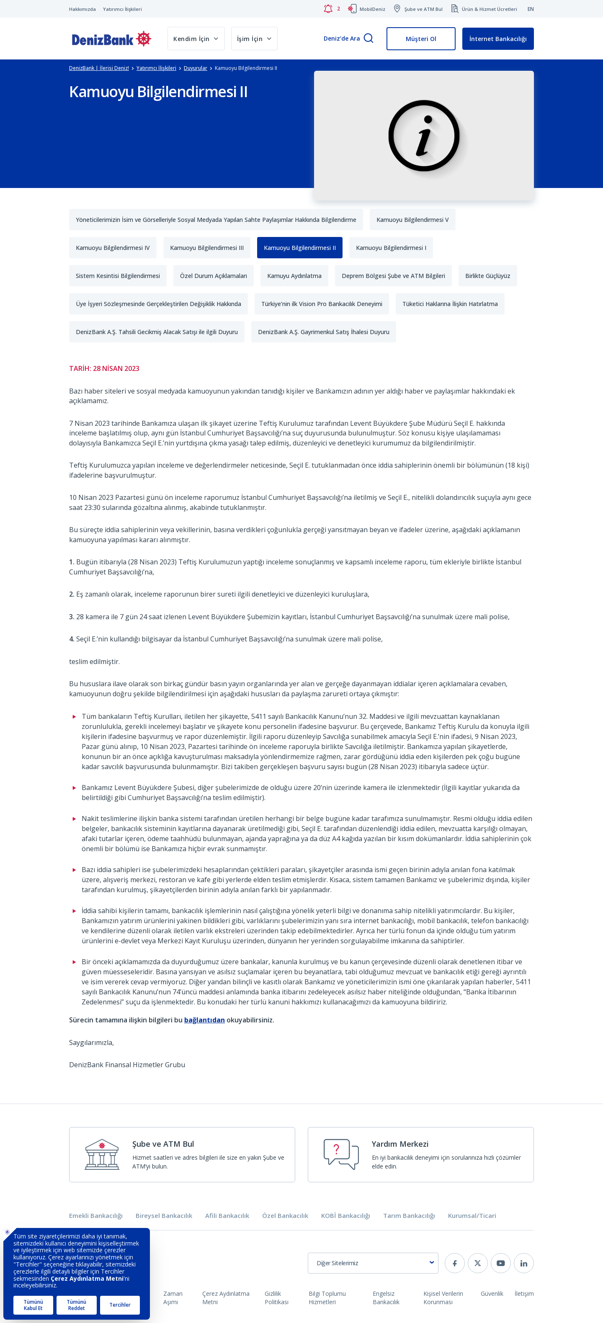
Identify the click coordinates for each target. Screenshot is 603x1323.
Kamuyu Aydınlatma (294, 276)
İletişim (524, 1293)
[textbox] (373, 1263)
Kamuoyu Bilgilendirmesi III (207, 248)
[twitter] (478, 1263)
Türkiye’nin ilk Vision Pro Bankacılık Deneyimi (321, 304)
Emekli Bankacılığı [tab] (96, 1216)
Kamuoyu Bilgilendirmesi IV (113, 248)
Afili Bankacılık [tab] (227, 1216)
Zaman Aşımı (173, 1298)
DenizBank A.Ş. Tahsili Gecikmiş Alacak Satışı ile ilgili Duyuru (157, 332)
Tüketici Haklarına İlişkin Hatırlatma (450, 304)
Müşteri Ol (421, 39)
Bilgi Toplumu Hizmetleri (327, 1298)
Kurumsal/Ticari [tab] (472, 1216)
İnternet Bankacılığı (498, 39)
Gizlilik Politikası (277, 1298)
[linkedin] (524, 1263)
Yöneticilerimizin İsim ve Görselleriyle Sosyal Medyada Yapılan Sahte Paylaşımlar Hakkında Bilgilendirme (216, 220)
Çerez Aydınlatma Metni (226, 1298)
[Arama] (368, 38)
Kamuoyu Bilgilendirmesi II (300, 248)
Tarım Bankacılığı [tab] (409, 1216)
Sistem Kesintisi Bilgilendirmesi (118, 276)
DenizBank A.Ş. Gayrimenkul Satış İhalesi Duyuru (323, 332)
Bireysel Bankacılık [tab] (164, 1216)
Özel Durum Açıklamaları (213, 276)
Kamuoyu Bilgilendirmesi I (391, 248)
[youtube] (501, 1263)
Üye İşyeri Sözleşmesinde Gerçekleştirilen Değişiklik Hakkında (158, 304)
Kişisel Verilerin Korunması (443, 1298)
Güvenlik (492, 1293)
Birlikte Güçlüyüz (487, 276)
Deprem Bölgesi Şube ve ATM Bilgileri (393, 276)
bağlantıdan (204, 1019)
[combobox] (373, 1263)
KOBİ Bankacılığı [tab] (345, 1216)
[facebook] (455, 1263)
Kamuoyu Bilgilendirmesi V (412, 220)
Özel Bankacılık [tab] (285, 1216)
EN (531, 9)
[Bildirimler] (331, 9)
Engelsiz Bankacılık (386, 1298)
